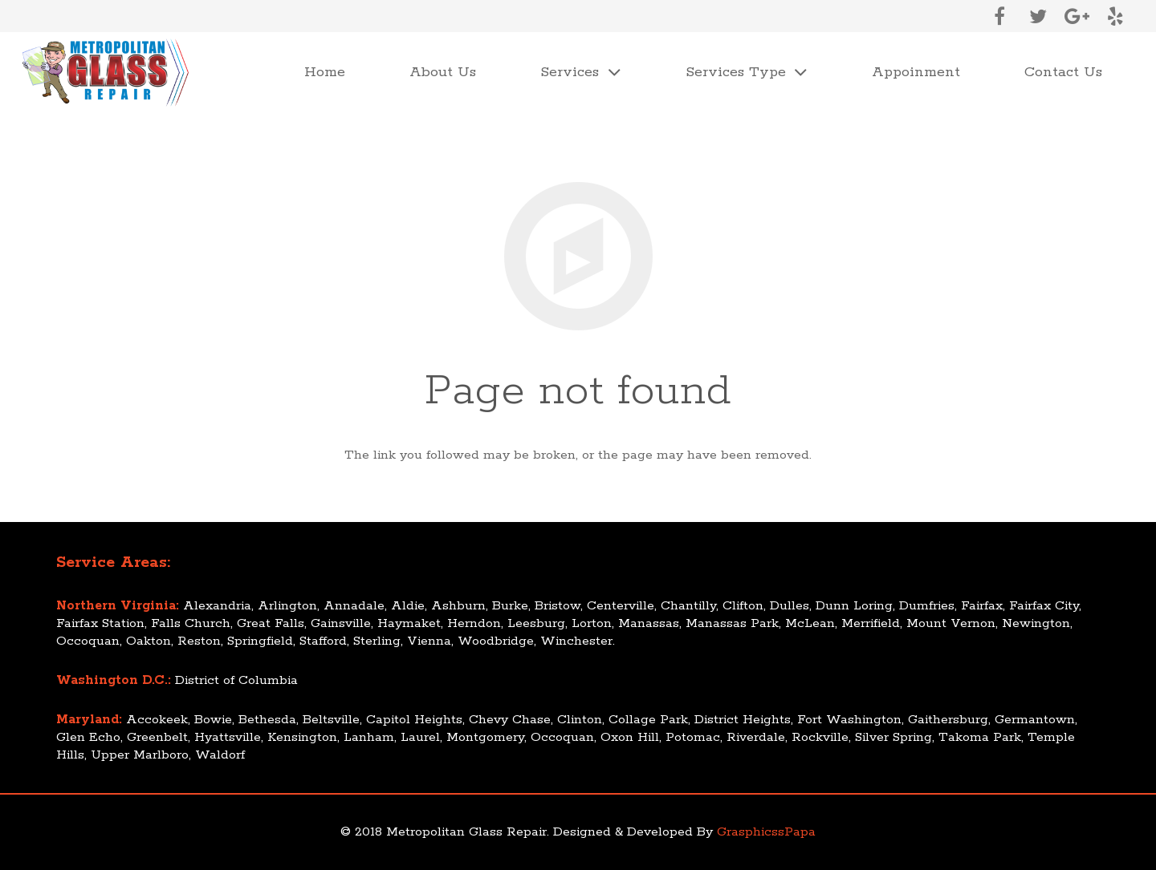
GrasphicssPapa (766, 831)
